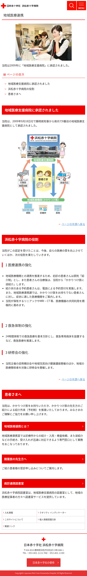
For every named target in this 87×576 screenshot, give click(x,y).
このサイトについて (14, 519)
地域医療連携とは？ (16, 426)
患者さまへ (14, 94)
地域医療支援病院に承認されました (29, 84)
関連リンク (10, 526)
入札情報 (9, 512)
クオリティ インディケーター (52, 512)
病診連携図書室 (14, 483)
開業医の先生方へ (15, 459)
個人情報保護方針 (47, 519)
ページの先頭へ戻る (73, 224)
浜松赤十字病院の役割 (21, 89)
